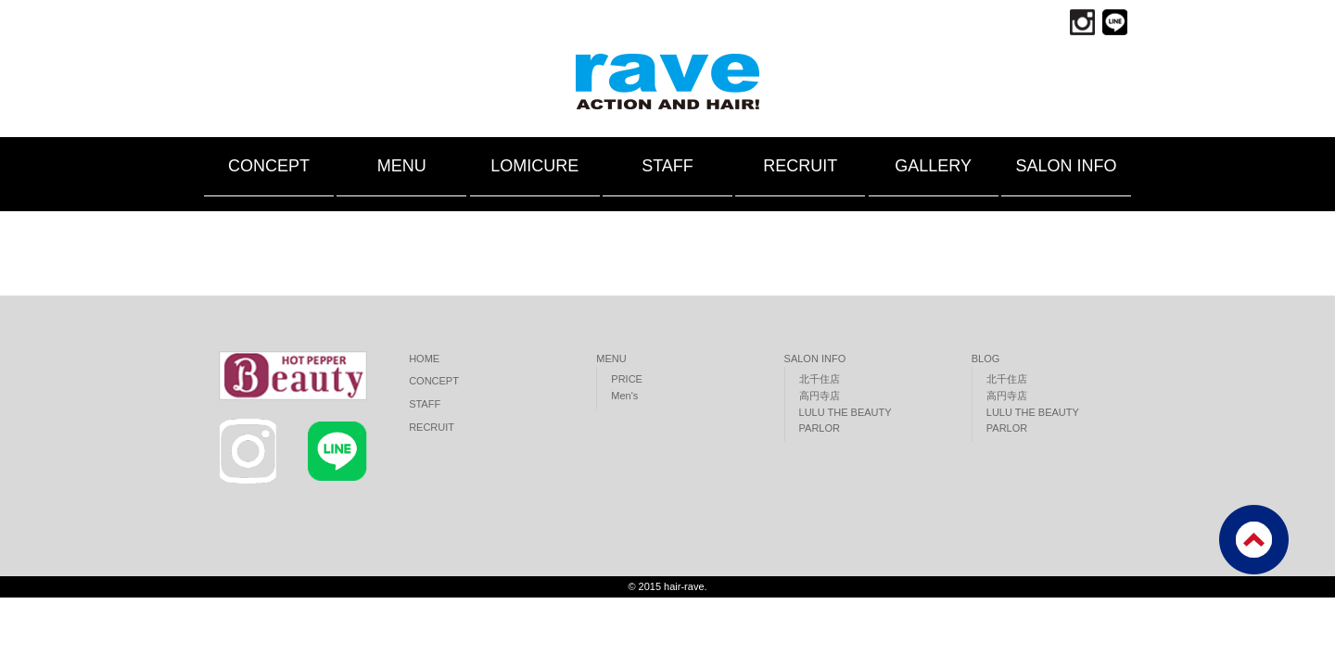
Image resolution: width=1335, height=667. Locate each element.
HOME (424, 358)
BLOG (986, 358)
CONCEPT (269, 166)
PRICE (626, 378)
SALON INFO (1065, 166)
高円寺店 (819, 395)
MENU (401, 166)
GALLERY (933, 166)
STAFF (667, 166)
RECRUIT (800, 166)
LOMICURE (534, 166)
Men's (624, 395)
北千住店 (819, 378)
